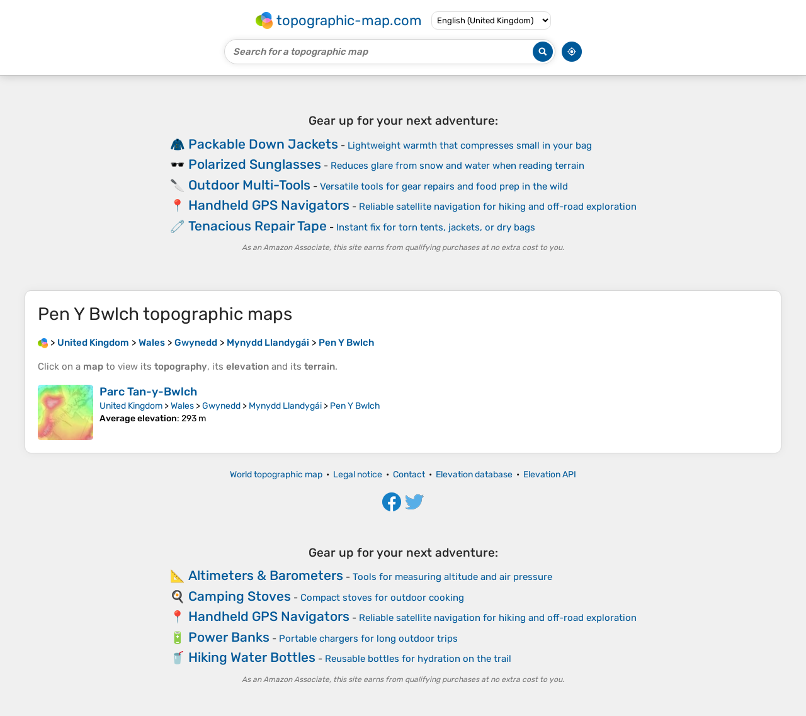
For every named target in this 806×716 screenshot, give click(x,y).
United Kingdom (130, 406)
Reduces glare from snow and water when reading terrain (457, 165)
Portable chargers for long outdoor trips (368, 638)
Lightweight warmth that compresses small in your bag (470, 145)
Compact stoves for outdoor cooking (382, 597)
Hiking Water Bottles (251, 657)
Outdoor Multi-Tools (249, 185)
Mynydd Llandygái (285, 406)
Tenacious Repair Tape (257, 226)
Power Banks (229, 637)
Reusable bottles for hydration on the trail (418, 658)
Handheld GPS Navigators (268, 205)
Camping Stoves (239, 596)
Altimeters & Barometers (265, 575)
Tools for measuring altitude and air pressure (452, 576)
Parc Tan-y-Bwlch (148, 392)
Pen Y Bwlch (355, 406)
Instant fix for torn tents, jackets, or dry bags (435, 227)
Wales (182, 406)
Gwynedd (221, 406)
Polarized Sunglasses (254, 164)
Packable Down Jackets (263, 144)
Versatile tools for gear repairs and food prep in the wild (444, 186)
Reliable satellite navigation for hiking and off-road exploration (498, 206)
